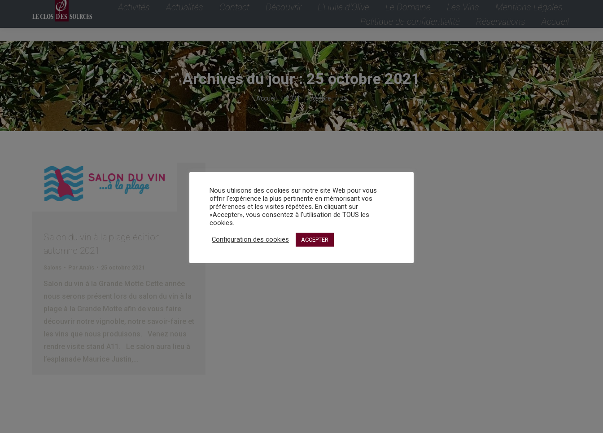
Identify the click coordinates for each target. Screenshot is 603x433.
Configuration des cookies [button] (250, 239)
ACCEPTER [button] (314, 239)
